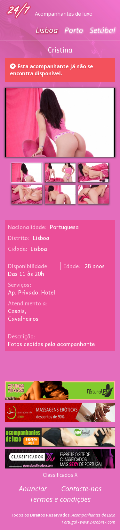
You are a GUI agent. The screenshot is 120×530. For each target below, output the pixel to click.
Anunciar (33, 488)
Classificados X (60, 474)
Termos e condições (60, 499)
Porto (73, 30)
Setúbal (102, 30)
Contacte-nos (81, 488)
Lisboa (47, 30)
